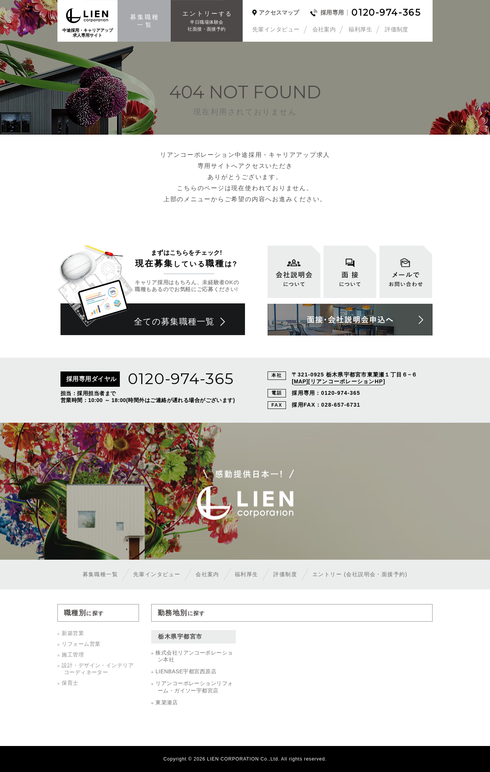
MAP (300, 381)
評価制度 (396, 29)
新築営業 (73, 633)
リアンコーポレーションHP (346, 381)
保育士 (70, 683)
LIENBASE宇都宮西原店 (185, 671)
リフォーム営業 (81, 644)
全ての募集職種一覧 (174, 321)
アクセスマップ (279, 13)
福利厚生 (360, 29)
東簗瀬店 (166, 702)
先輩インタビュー (276, 29)
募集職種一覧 (100, 574)
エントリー (359, 574)
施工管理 (73, 654)
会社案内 (324, 29)
